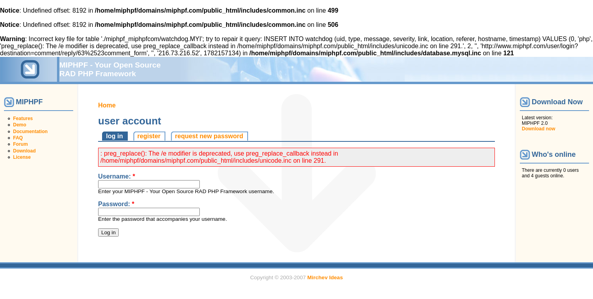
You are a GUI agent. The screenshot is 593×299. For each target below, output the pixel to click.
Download (24, 151)
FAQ (18, 138)
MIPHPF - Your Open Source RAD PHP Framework (110, 69)
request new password (209, 136)
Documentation (30, 131)
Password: (116, 204)
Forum (20, 144)
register (149, 136)
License (22, 157)
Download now (538, 129)
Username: (116, 176)
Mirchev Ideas (325, 277)
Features (23, 118)
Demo (19, 125)
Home (107, 105)
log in (114, 136)
